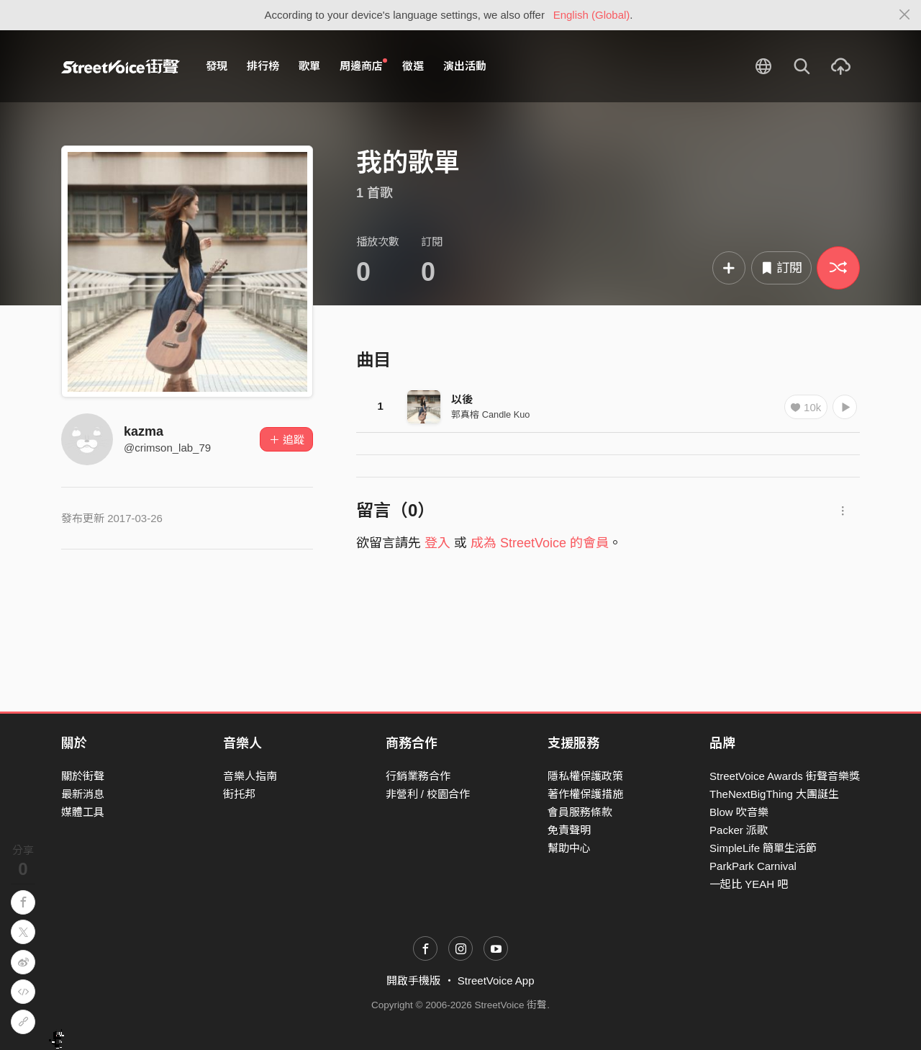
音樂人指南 (250, 776)
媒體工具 (82, 812)
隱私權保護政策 (585, 776)
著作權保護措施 (585, 794)
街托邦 (239, 794)
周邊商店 (363, 65)
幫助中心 (569, 848)
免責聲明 (569, 830)
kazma (143, 431)
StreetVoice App (496, 980)
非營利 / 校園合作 (428, 794)
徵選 (413, 66)
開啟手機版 (413, 980)
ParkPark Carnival (753, 866)
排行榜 (263, 66)
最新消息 (82, 794)
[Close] (905, 15)
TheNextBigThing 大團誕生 (774, 794)
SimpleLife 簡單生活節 (763, 848)
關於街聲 (82, 776)
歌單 (309, 66)
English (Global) (591, 15)
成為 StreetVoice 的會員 (540, 543)
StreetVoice (120, 66)
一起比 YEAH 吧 (748, 884)
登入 (437, 543)
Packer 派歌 (738, 830)
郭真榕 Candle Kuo (490, 414)
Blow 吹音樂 (738, 812)
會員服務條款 (580, 812)
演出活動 (464, 66)
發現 (216, 66)
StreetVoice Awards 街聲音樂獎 (784, 776)
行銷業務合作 (418, 776)
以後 (462, 399)
